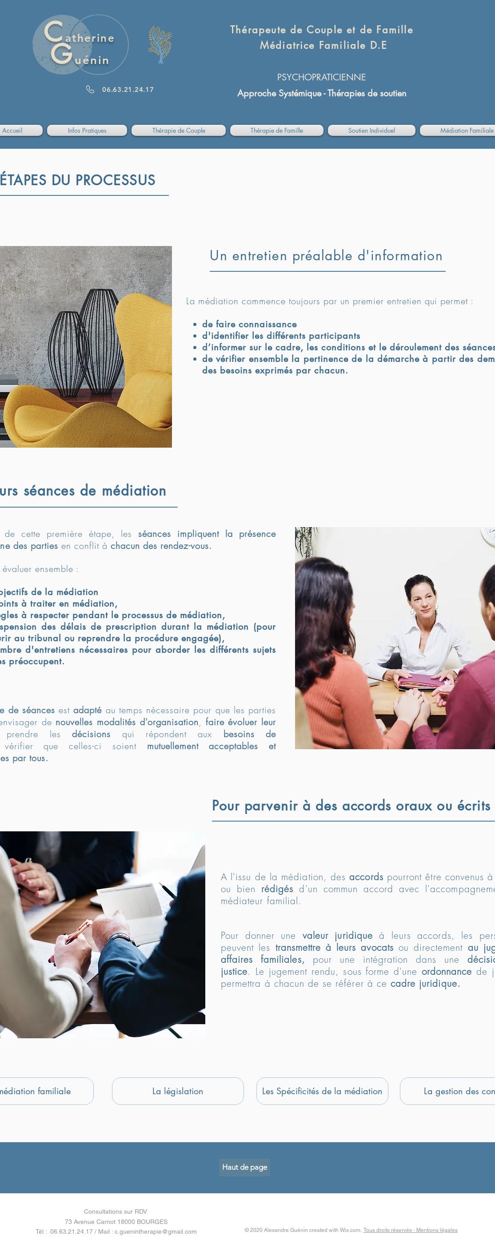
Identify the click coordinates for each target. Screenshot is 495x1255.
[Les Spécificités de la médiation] (322, 1091)
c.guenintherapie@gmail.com (156, 1231)
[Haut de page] (244, 1167)
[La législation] (178, 1091)
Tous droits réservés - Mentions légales (410, 1230)
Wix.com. (351, 1230)
